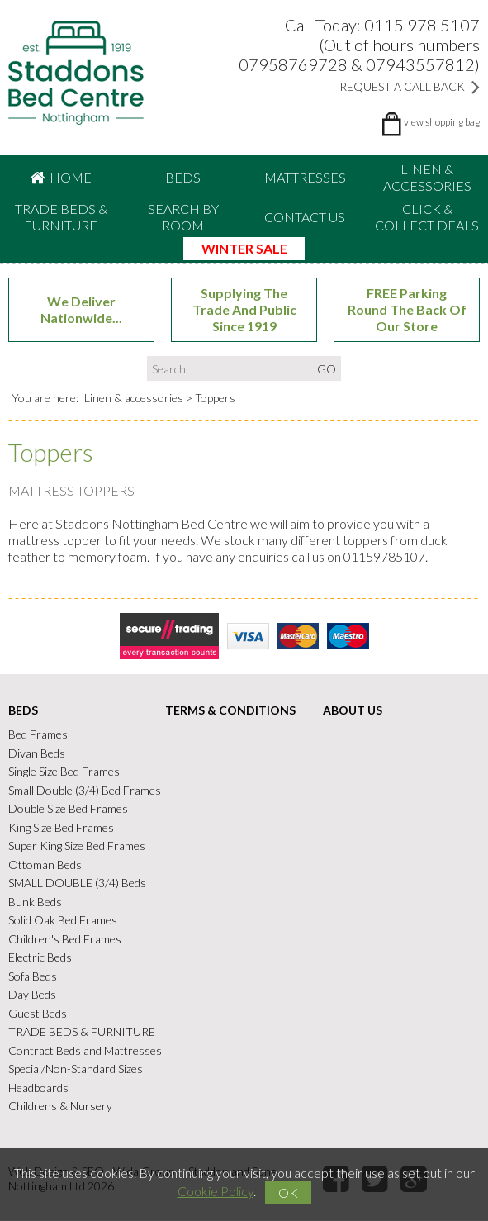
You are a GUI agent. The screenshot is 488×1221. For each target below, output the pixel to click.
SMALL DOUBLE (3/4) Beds (77, 884)
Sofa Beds (32, 976)
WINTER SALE (244, 248)
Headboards (38, 1088)
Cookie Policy (215, 1191)
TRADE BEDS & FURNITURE (61, 217)
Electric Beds (40, 958)
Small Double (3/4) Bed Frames (84, 790)
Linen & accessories (427, 177)
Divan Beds (36, 753)
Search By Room (183, 217)
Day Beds (32, 995)
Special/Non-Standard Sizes (75, 1069)
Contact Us (304, 217)
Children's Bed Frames (64, 939)
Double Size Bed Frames (68, 809)
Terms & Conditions (230, 711)
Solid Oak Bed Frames (62, 921)
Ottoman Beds (45, 865)
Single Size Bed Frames (64, 772)
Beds (183, 177)
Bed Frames (38, 735)
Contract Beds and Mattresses (85, 1050)
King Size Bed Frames (61, 827)
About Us (352, 711)
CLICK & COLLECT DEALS (427, 217)
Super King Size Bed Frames (76, 846)
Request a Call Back (409, 86)
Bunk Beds (35, 902)
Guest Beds (37, 1013)
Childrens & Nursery (60, 1107)
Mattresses (305, 177)
